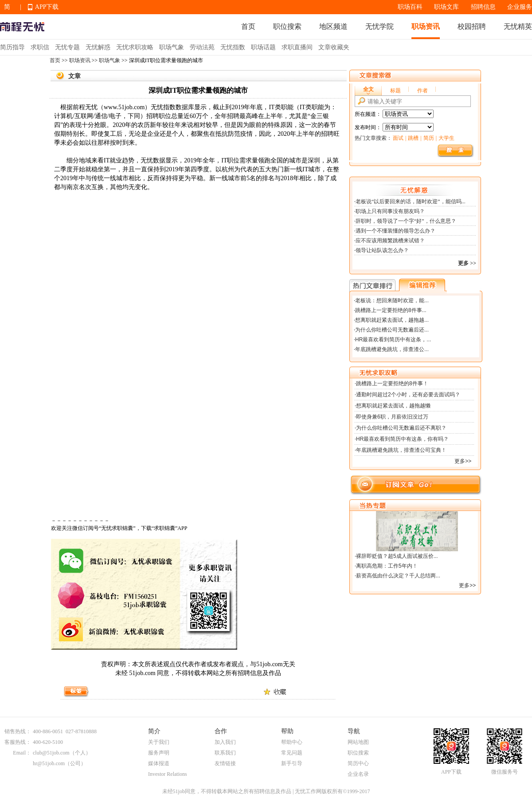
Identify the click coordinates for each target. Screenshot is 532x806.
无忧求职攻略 (134, 47)
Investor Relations (167, 774)
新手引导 (291, 763)
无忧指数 (232, 47)
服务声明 (158, 753)
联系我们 (225, 753)
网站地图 (358, 742)
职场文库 (446, 7)
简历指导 (12, 47)
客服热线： (17, 742)
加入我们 (225, 742)
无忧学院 (379, 26)
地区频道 (333, 26)
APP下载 (47, 7)
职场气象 (171, 47)
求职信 (40, 47)
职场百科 (410, 7)
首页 (248, 26)
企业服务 (519, 7)
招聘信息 (483, 7)
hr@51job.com (49, 763)
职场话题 (263, 47)
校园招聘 (472, 26)
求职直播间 (297, 47)
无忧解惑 (98, 47)
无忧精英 (518, 26)
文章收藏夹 (333, 47)
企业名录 (358, 774)
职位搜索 (287, 26)
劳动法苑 (202, 47)
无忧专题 (67, 47)
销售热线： (17, 731)
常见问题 (291, 753)
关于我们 (158, 742)
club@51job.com (51, 753)
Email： (22, 753)
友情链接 (225, 763)
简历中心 (358, 763)
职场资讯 (425, 26)
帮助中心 (291, 742)
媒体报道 (158, 763)
